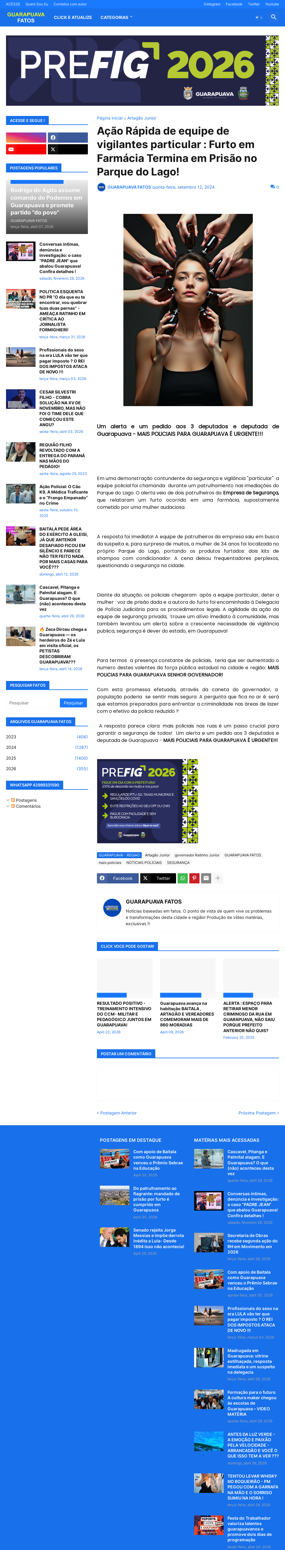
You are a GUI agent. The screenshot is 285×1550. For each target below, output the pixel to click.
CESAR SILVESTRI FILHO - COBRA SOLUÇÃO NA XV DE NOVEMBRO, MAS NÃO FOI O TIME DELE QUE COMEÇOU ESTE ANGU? (62, 408)
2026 (47, 769)
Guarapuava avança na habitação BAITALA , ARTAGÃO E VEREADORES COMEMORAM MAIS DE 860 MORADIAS (187, 1014)
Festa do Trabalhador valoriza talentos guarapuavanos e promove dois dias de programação (250, 1528)
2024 (47, 747)
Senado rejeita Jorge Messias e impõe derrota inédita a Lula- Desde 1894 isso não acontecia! (158, 1238)
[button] (259, 17)
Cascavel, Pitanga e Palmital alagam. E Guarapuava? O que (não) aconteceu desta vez (62, 598)
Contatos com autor (70, 4)
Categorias (114, 17)
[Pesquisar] (33, 702)
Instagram (212, 4)
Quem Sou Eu (37, 4)
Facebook (234, 4)
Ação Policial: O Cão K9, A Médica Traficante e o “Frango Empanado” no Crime (63, 495)
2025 (47, 758)
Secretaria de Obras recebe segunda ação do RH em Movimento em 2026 (253, 1243)
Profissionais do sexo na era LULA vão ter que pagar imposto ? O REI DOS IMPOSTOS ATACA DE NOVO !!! (63, 360)
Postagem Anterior (118, 1112)
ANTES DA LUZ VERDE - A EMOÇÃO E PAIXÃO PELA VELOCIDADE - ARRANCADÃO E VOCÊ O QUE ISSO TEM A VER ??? (253, 1445)
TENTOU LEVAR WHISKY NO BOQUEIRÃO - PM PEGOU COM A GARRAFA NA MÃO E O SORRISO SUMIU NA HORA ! (253, 1486)
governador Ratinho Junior (197, 855)
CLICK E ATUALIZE (73, 17)
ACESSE (13, 4)
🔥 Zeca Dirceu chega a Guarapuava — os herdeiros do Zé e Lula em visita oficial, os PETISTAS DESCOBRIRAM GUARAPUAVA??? (63, 645)
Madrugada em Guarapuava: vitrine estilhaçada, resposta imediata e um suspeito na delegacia (251, 1361)
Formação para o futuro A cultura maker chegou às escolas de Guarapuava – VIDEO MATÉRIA (252, 1403)
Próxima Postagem (257, 1112)
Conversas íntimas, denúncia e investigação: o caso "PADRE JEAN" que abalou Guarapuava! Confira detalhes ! (60, 258)
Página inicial (109, 118)
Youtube (272, 4)
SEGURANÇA (178, 862)
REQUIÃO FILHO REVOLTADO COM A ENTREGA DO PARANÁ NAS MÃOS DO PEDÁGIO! (62, 455)
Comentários (26, 806)
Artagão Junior (141, 118)
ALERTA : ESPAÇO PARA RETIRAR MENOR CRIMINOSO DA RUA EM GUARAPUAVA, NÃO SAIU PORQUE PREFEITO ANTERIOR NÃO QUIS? (249, 1017)
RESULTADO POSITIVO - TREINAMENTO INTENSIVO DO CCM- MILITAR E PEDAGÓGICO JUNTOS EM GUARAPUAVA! (124, 1014)
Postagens (24, 800)
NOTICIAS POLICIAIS (144, 862)
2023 (47, 737)
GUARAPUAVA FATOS (243, 855)
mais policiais (110, 862)
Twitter (254, 4)
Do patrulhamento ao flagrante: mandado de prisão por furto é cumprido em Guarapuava (156, 1199)
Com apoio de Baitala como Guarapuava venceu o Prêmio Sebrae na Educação (158, 1160)
